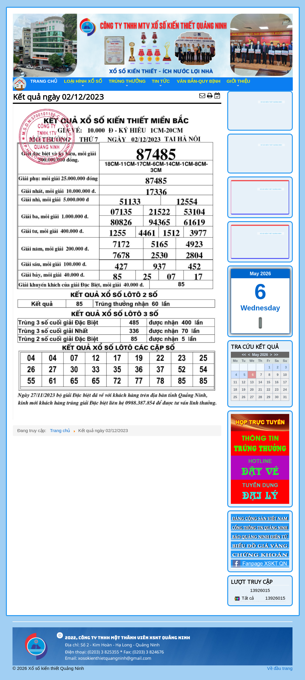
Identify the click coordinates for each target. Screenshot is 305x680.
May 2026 (260, 355)
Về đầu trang (279, 668)
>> (276, 355)
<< (244, 355)
